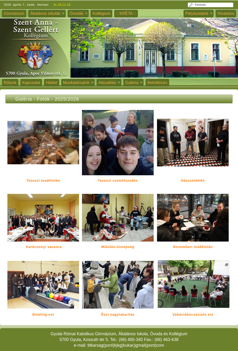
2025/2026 (67, 99)
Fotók (43, 99)
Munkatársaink (76, 82)
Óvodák (77, 13)
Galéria (131, 82)
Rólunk (10, 82)
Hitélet (51, 82)
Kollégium (101, 13)
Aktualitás (107, 82)
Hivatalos (225, 13)
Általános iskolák (45, 13)
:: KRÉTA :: (126, 13)
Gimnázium (14, 13)
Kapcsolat (31, 82)
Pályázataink (196, 13)
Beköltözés (157, 82)
